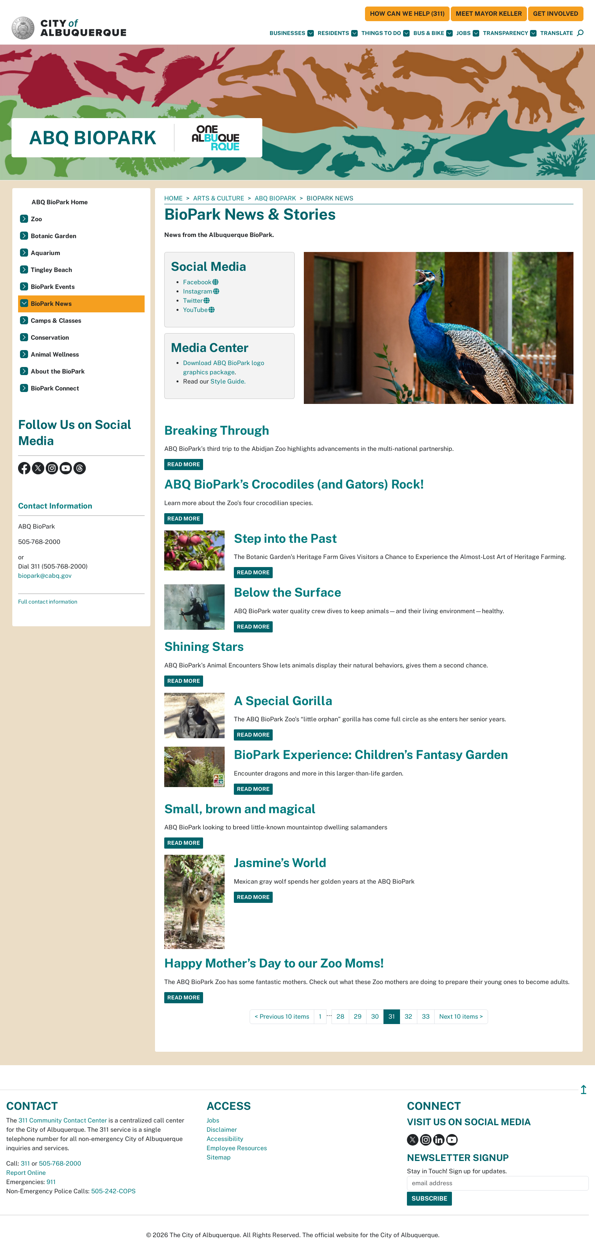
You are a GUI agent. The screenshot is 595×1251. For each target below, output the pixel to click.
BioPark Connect (55, 388)
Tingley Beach (51, 270)
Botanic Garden (53, 236)
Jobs (468, 33)
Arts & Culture (218, 198)
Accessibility (225, 1139)
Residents (338, 33)
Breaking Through (216, 430)
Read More (183, 464)
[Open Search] (580, 33)
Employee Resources (237, 1148)
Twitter (193, 300)
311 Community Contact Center (62, 1120)
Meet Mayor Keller (489, 13)
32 (408, 1016)
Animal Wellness (55, 354)
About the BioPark (58, 371)
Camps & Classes (56, 320)
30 (375, 1016)
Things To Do (386, 33)
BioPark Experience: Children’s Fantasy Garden (371, 754)
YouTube (195, 310)
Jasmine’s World (280, 863)
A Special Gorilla (283, 701)
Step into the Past (285, 538)
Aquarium (45, 253)
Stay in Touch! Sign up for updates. (457, 1171)
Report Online (26, 1172)
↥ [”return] (583, 1090)
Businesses (292, 33)
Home (173, 198)
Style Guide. (228, 381)
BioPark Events (53, 286)
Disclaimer (222, 1129)
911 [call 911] (51, 1182)
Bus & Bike (433, 33)
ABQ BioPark (275, 198)
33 (426, 1016)
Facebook (197, 282)
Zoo (36, 219)
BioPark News (51, 303)
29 (358, 1016)
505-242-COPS (113, 1191)
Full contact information (47, 602)
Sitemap (219, 1157)
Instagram (197, 291)
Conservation (50, 337)
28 (340, 1016)
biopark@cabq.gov (45, 575)
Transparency (510, 33)
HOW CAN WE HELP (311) (407, 13)
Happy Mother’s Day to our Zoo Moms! (274, 963)
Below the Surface (287, 592)
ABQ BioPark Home (60, 202)
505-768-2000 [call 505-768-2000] (60, 1163)
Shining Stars (204, 646)
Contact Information (55, 505)
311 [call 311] (25, 1163)
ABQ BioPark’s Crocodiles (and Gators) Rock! (294, 484)
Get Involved (555, 13)
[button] (556, 33)
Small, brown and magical (240, 809)
